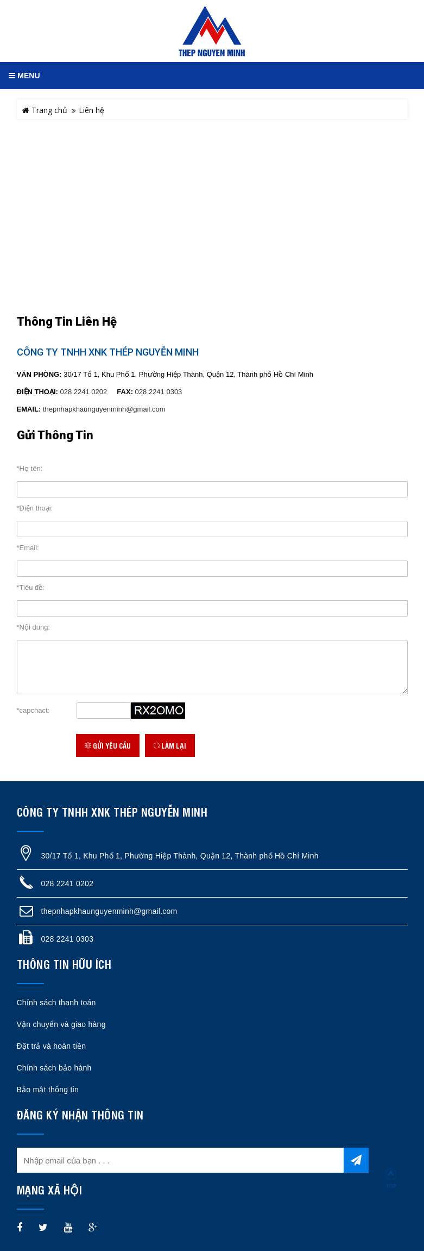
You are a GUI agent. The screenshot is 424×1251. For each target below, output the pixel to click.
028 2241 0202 (83, 392)
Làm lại (170, 745)
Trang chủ (44, 110)
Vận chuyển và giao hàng (61, 1024)
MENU (24, 75)
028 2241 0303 (158, 392)
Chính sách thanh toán (56, 1002)
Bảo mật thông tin (48, 1089)
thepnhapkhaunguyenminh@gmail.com (104, 409)
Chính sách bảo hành (54, 1067)
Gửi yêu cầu (108, 745)
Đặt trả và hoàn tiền (51, 1046)
